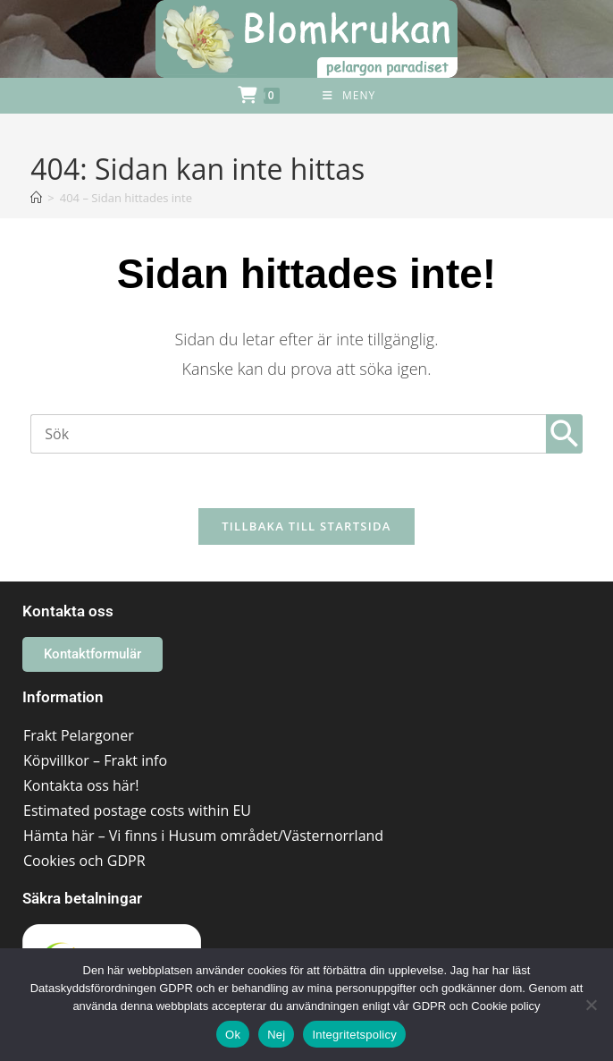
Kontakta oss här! (81, 785)
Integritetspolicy (354, 1034)
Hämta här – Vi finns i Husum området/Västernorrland (203, 835)
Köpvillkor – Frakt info (95, 760)
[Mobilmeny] (349, 96)
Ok (232, 1034)
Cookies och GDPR (84, 860)
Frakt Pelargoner (78, 735)
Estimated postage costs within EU (137, 810)
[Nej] (591, 1005)
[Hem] (36, 198)
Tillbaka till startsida (306, 526)
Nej (276, 1034)
